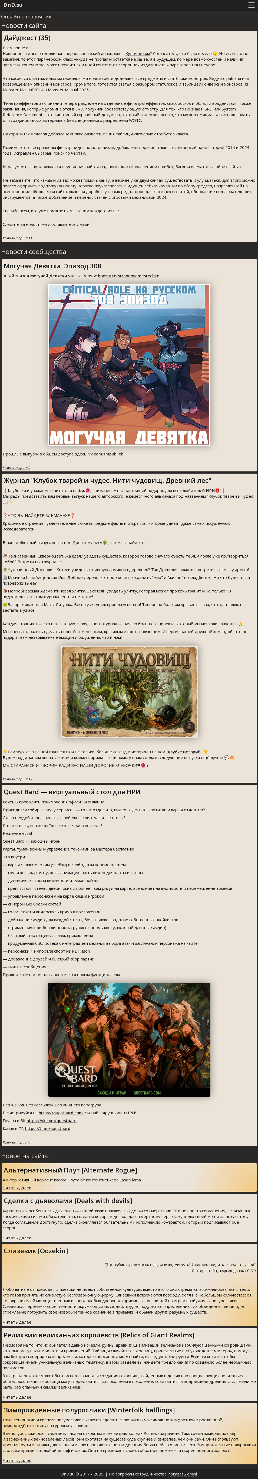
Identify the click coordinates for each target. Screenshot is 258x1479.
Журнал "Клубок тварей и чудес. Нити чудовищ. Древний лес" (107, 480)
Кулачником (137, 53)
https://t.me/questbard (47, 1128)
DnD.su (13, 4)
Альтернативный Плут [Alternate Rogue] (70, 1169)
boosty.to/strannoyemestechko (128, 275)
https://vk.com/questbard (52, 1120)
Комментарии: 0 (16, 467)
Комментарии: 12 (17, 779)
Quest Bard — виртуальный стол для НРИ (72, 791)
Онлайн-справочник (26, 16)
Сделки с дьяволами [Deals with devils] (68, 1200)
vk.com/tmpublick (105, 454)
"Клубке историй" (184, 751)
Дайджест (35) (27, 37)
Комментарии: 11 (17, 238)
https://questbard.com (61, 1112)
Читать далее (17, 1187)
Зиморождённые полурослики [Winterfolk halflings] (89, 1409)
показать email (182, 1474)
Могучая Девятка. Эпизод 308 (52, 265)
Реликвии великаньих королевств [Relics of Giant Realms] (99, 1334)
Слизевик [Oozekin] (36, 1250)
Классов (39, 133)
